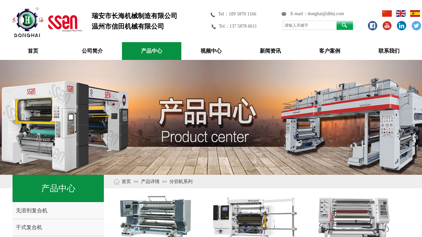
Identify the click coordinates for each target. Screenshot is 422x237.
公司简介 (92, 51)
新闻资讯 (270, 51)
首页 (33, 51)
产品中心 (151, 51)
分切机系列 (181, 181)
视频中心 (211, 51)
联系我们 (389, 51)
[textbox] (310, 25)
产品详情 (150, 181)
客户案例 (329, 51)
